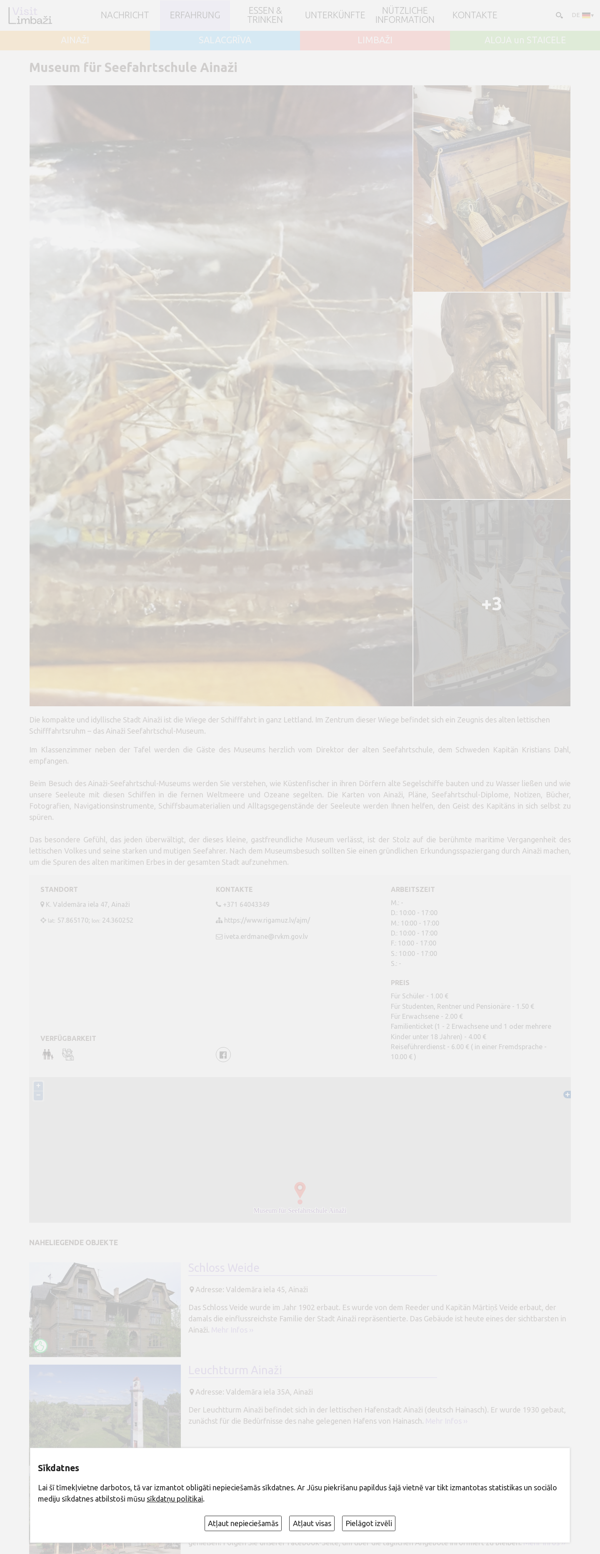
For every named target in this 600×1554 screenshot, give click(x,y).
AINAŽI (75, 40)
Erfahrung (195, 15)
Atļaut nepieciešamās (243, 1523)
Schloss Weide (224, 1267)
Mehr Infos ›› (232, 1330)
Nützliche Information (405, 15)
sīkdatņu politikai (175, 1498)
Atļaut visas (312, 1523)
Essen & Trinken (265, 15)
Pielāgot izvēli (368, 1523)
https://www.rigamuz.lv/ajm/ (267, 920)
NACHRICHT (125, 15)
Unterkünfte (335, 15)
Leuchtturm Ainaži (235, 1370)
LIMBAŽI (375, 40)
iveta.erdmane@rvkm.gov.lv (266, 936)
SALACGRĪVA (225, 40)
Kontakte (475, 15)
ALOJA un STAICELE (525, 40)
